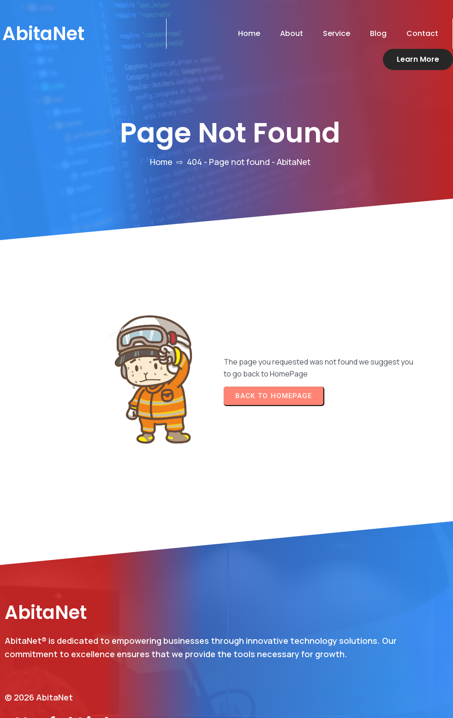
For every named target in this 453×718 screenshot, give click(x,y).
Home (161, 140)
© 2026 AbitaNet (39, 676)
